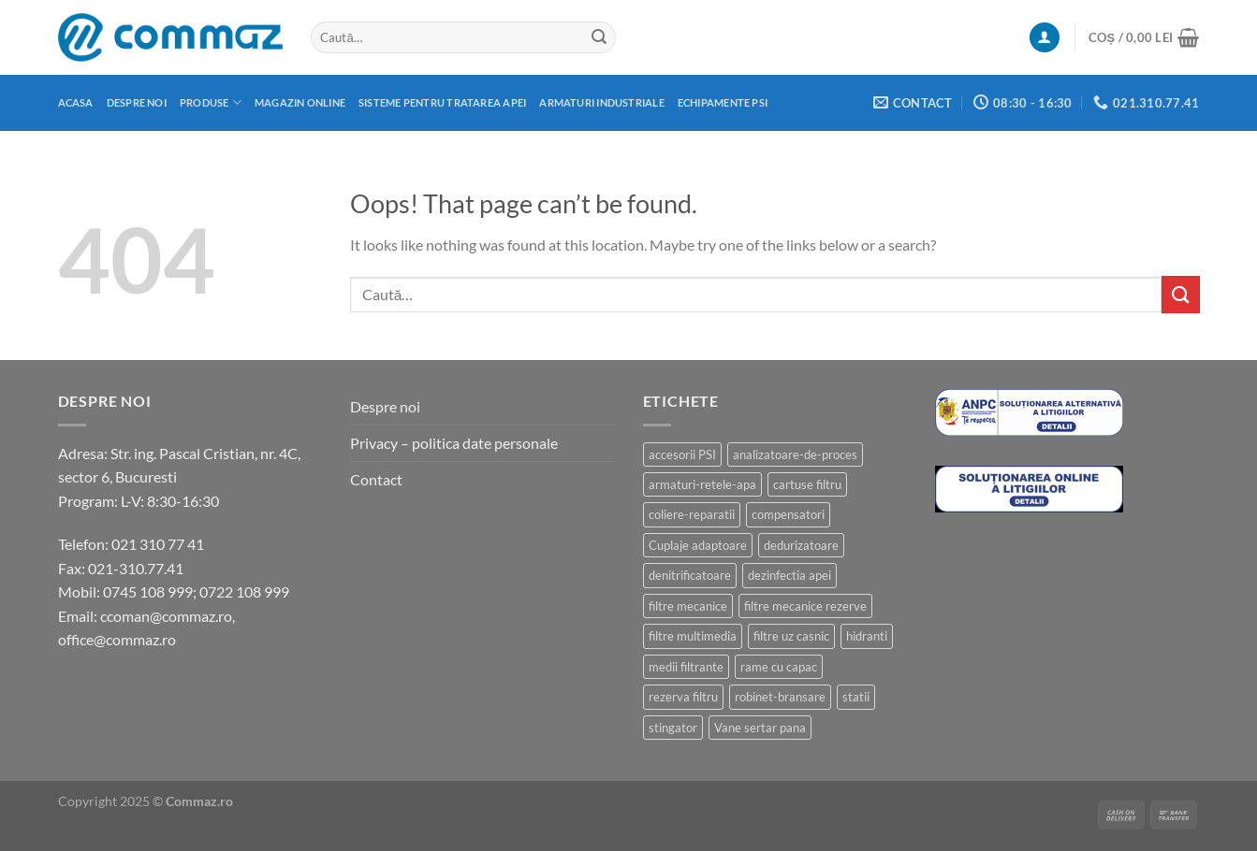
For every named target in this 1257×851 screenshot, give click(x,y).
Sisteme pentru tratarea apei (442, 102)
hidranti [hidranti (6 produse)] (866, 635)
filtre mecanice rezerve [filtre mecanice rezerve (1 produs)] (805, 606)
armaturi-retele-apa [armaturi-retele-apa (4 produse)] (702, 484)
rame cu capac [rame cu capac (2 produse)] (778, 666)
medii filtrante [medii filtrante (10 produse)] (686, 666)
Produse (210, 102)
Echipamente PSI (722, 102)
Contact (376, 479)
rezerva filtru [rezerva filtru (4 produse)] (683, 696)
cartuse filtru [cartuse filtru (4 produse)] (807, 484)
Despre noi (137, 102)
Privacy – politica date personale (454, 443)
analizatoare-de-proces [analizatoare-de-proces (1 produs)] (795, 454)
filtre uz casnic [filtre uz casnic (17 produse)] (791, 635)
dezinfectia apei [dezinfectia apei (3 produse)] (789, 575)
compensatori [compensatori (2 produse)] (788, 514)
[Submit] (599, 37)
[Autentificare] (1045, 37)
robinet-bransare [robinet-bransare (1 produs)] (780, 696)
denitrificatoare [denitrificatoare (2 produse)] (690, 575)
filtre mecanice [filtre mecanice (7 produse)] (688, 606)
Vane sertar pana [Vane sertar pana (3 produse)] (760, 727)
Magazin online (300, 102)
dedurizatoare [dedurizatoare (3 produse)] (801, 545)
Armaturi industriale (601, 102)
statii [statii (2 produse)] (856, 696)
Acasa (76, 102)
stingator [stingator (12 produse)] (673, 727)
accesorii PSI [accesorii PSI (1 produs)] (682, 454)
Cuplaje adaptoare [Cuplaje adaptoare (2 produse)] (698, 545)
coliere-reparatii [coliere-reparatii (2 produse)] (692, 514)
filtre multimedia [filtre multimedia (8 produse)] (693, 635)
